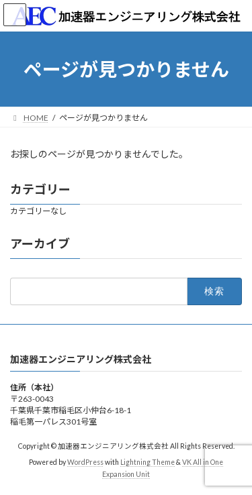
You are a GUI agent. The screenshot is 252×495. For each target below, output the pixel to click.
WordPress (85, 462)
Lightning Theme (147, 462)
